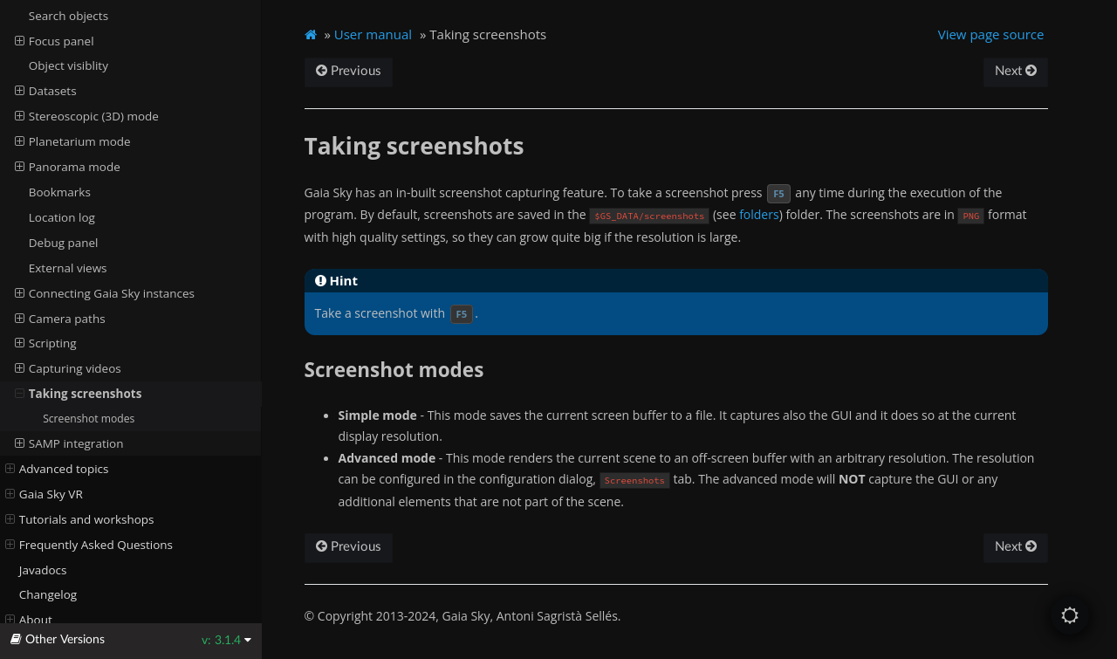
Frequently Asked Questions (89, 545)
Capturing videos (68, 368)
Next (1016, 71)
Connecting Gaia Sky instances (105, 293)
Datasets (46, 91)
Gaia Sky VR (44, 494)
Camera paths (60, 318)
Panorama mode (67, 167)
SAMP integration (69, 443)
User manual (373, 34)
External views (68, 268)
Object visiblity (68, 65)
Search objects (68, 16)
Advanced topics (57, 469)
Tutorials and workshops (79, 519)
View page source (991, 34)
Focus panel (54, 41)
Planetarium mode (73, 141)
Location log (62, 217)
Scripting (46, 343)
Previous (348, 71)
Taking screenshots (78, 394)
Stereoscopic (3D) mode (87, 116)
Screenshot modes (88, 418)
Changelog (48, 594)
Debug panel (64, 243)
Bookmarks (60, 192)
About (28, 620)
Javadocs (43, 570)
